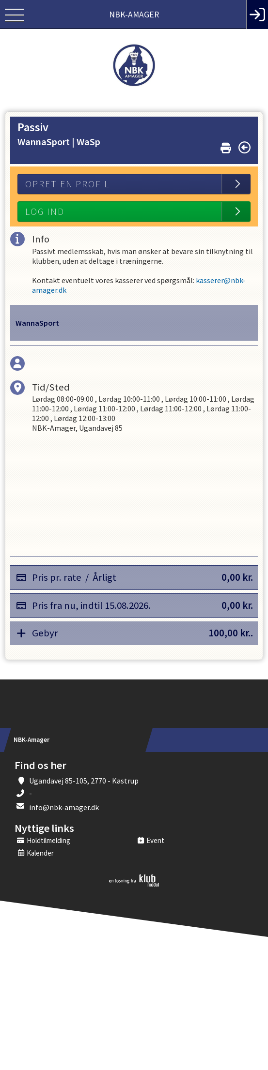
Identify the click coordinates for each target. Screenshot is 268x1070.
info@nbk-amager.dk (64, 807)
